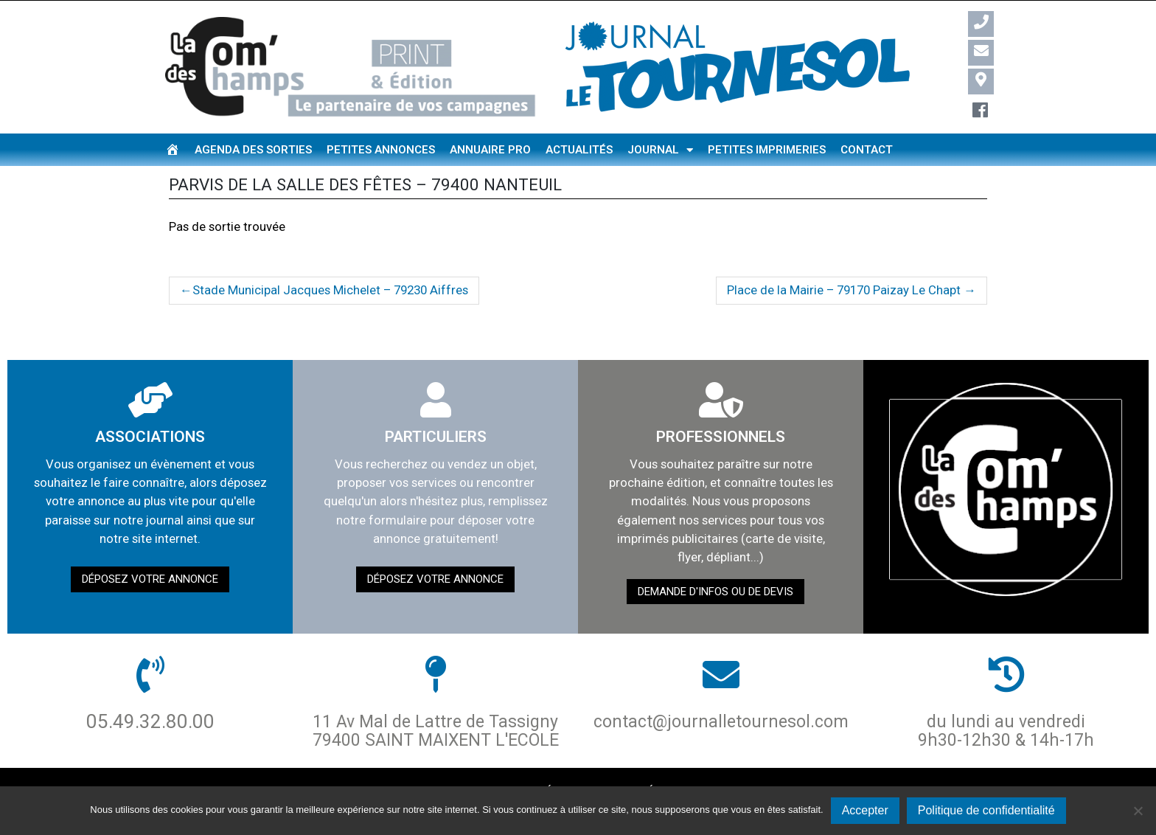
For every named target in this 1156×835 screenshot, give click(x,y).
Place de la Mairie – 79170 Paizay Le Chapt (844, 290)
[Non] (1137, 810)
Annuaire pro (490, 149)
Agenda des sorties (253, 149)
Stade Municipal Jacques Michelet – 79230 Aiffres (330, 290)
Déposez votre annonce (150, 579)
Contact (866, 149)
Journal (660, 150)
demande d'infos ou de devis (715, 591)
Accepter (865, 810)
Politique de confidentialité (986, 810)
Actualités (579, 149)
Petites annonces (381, 149)
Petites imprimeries (767, 149)
